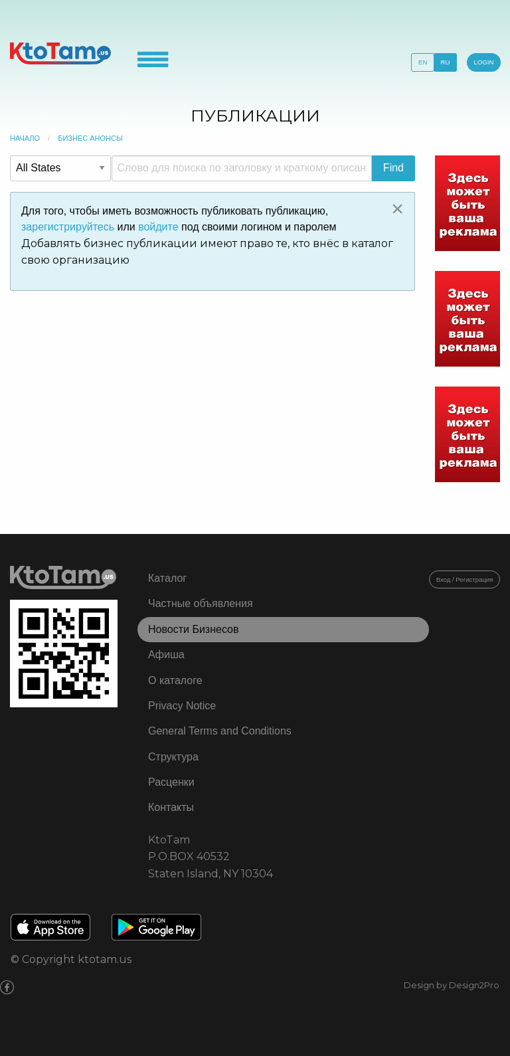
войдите (158, 226)
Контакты (171, 807)
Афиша (166, 654)
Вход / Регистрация (464, 579)
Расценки (171, 782)
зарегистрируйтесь (67, 226)
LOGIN (484, 62)
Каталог (167, 578)
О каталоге (175, 680)
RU (445, 62)
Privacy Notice (182, 705)
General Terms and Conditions (220, 731)
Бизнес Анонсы (90, 138)
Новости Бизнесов (193, 629)
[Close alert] (397, 208)
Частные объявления (200, 603)
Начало (25, 138)
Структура (173, 756)
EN (422, 62)
